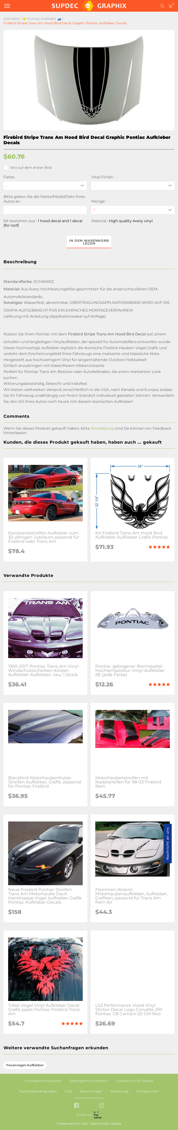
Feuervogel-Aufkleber (25, 1065)
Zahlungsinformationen (88, 1081)
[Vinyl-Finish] (133, 186)
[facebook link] (76, 1106)
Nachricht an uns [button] (167, 843)
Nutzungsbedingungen (38, 1091)
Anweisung (119, 1091)
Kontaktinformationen (43, 1081)
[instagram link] (101, 1106)
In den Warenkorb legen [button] (89, 242)
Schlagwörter (148, 1091)
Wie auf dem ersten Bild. (27, 167)
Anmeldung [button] (102, 428)
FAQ (68, 1091)
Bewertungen (91, 1091)
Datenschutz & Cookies (134, 1081)
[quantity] (133, 210)
